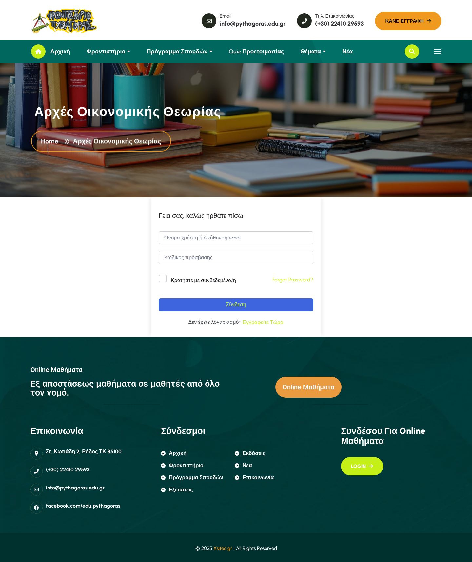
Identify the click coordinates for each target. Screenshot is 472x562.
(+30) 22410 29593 (67, 470)
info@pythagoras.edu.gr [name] (252, 24)
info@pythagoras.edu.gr (75, 488)
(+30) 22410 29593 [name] (339, 24)
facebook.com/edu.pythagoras (83, 506)
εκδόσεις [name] (250, 453)
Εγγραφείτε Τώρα (263, 322)
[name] (60, 21)
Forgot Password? (292, 280)
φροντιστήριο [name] (182, 465)
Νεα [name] (243, 465)
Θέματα (310, 51)
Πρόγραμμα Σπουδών (177, 51)
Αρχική (60, 51)
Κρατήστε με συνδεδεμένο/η (203, 280)
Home (51, 141)
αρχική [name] (174, 453)
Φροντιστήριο (106, 51)
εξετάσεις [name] (177, 490)
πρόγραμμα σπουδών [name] (192, 477)
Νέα (347, 51)
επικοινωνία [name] (254, 477)
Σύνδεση (236, 305)
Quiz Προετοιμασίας (256, 51)
